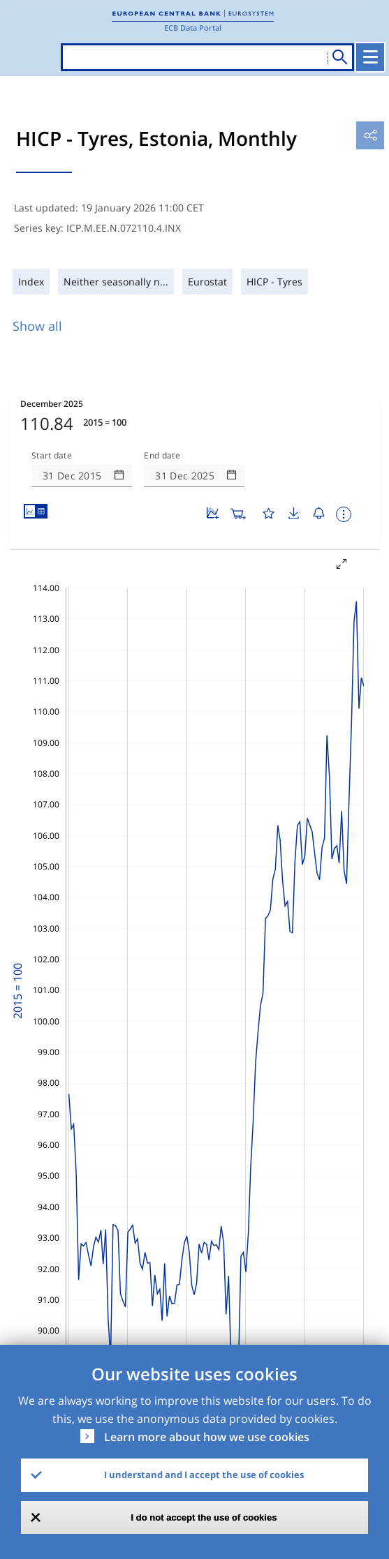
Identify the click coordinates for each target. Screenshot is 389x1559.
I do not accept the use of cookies (204, 1517)
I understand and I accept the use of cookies (204, 1474)
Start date (51, 455)
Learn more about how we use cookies (206, 1437)
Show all (37, 326)
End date (162, 455)
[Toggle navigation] (370, 57)
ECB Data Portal (192, 27)
